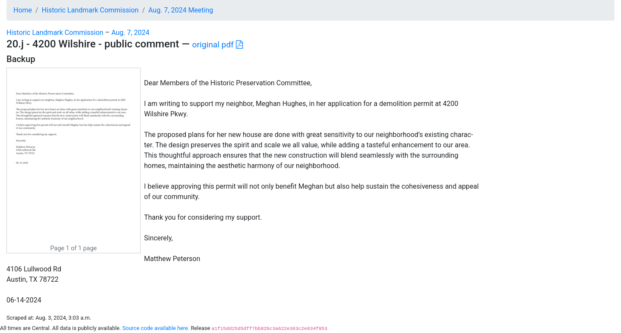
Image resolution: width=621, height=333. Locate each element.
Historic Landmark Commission (90, 10)
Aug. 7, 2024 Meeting (180, 10)
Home (22, 10)
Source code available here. (156, 328)
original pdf (217, 45)
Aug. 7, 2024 (130, 32)
